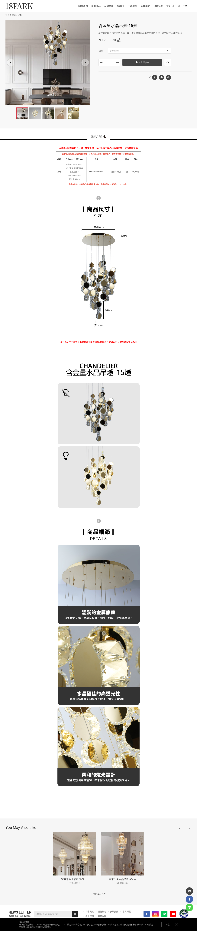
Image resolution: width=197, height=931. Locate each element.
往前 (180, 828)
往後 (189, 828)
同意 (168, 924)
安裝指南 (114, 911)
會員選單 (173, 6)
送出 (75, 914)
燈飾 (14, 15)
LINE (161, 77)
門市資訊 (90, 911)
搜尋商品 (179, 6)
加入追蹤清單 (167, 62)
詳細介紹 (96, 136)
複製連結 (168, 77)
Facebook (154, 77)
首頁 (7, 15)
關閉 (176, 924)
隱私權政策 (45, 927)
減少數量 (101, 62)
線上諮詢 (90, 916)
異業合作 (102, 916)
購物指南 (102, 911)
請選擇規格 (139, 51)
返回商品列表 (99, 894)
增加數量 (117, 62)
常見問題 (126, 911)
